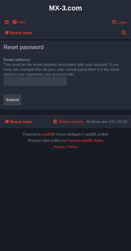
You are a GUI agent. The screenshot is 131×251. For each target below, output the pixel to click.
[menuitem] (19, 22)
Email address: (17, 60)
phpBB (47, 134)
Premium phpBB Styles (85, 141)
